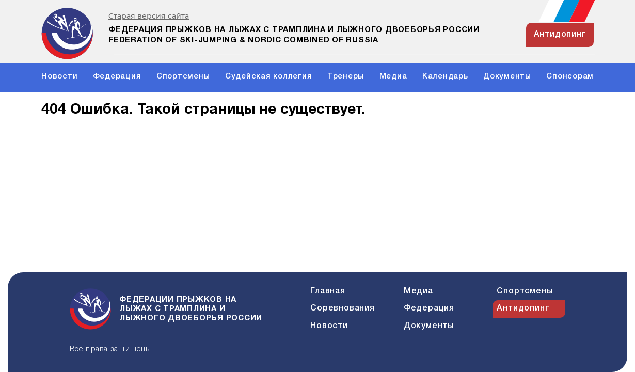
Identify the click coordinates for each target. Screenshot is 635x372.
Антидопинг (523, 308)
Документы (507, 76)
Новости (59, 76)
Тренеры (345, 76)
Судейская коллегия (268, 76)
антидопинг (560, 34)
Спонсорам (570, 76)
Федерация (117, 76)
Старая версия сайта (148, 16)
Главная (327, 291)
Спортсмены (183, 76)
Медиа (393, 76)
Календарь (445, 76)
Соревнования (342, 308)
